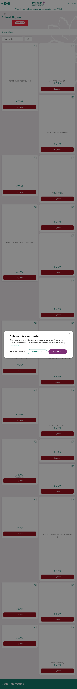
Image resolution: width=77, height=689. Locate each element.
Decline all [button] (37, 352)
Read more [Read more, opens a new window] (14, 345)
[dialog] (38, 344)
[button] (17, 352)
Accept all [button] (58, 352)
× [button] (69, 333)
